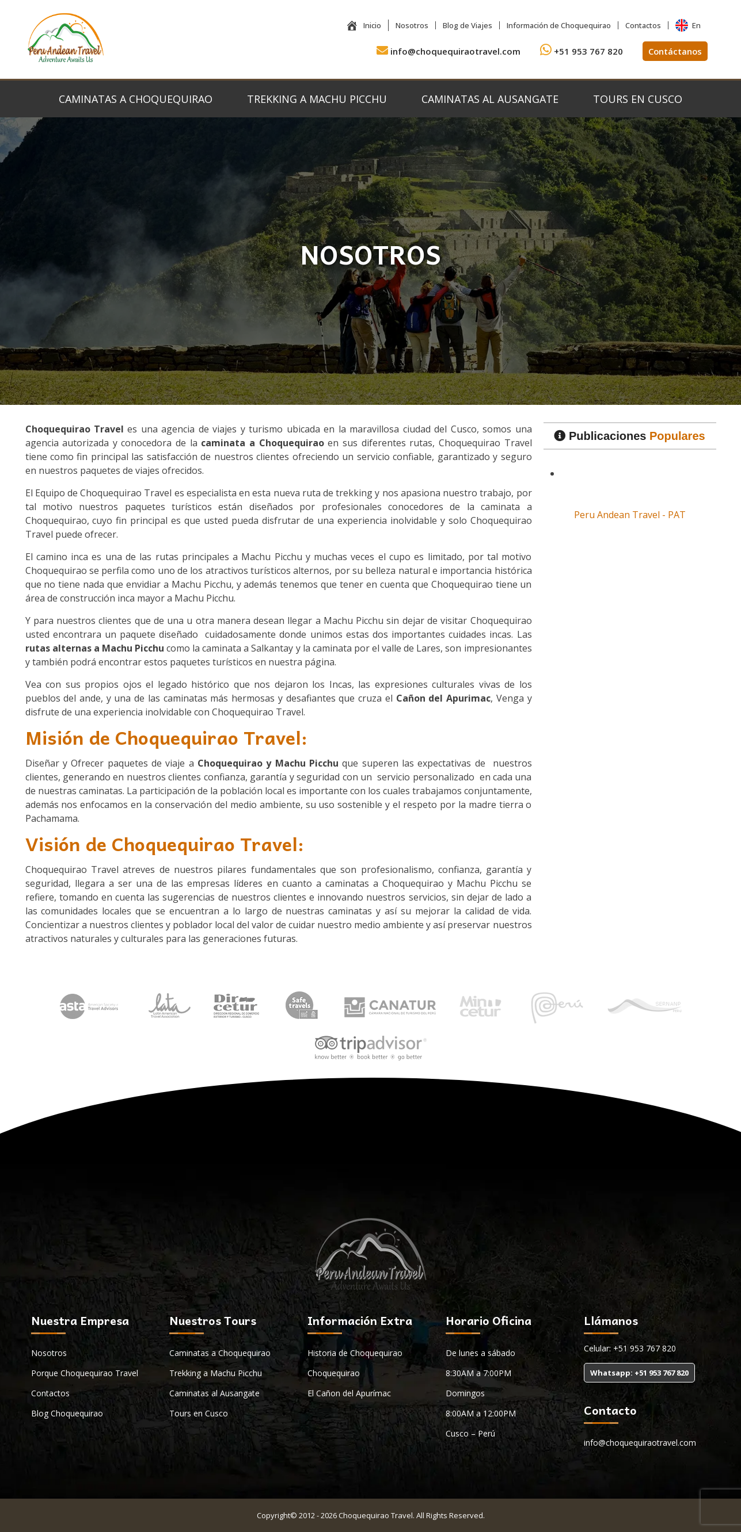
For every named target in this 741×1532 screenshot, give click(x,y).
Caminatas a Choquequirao (135, 99)
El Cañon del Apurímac (349, 1393)
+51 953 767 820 (580, 51)
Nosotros (412, 25)
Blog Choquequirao (67, 1413)
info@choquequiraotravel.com (447, 51)
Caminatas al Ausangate (489, 99)
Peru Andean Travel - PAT (630, 514)
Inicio (363, 25)
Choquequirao (333, 1373)
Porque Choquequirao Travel (84, 1373)
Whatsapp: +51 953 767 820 (639, 1373)
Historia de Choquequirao (354, 1352)
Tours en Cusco (637, 99)
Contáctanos (674, 51)
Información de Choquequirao (559, 25)
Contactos (643, 25)
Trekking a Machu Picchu (317, 99)
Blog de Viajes (467, 25)
